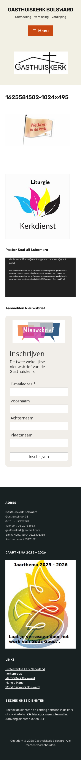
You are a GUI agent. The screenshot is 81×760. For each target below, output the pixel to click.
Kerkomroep (13, 674)
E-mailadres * (23, 384)
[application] (40, 277)
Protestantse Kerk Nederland (25, 669)
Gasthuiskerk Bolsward (40, 10)
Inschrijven (39, 456)
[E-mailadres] (39, 392)
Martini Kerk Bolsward (20, 678)
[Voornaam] (39, 409)
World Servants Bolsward (22, 687)
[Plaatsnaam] (39, 443)
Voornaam (20, 401)
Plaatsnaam (21, 435)
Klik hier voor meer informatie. (47, 714)
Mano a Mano (14, 683)
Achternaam (22, 418)
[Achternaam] (39, 426)
